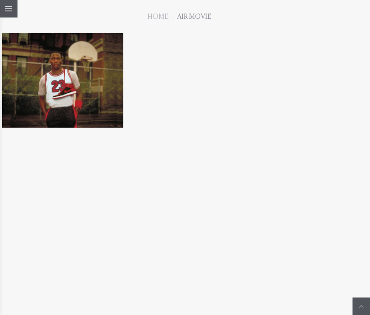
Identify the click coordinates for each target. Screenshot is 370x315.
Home (157, 16)
